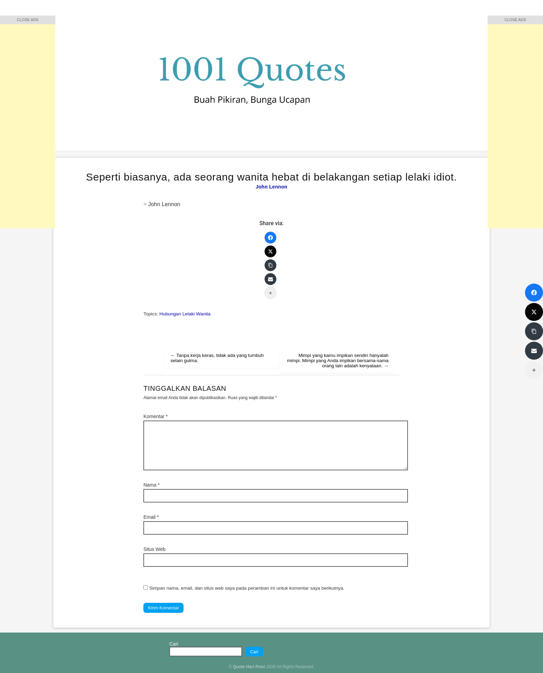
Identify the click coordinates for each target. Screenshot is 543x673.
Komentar (155, 416)
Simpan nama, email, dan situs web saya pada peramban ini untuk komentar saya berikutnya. (247, 588)
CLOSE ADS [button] (27, 20)
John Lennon (271, 187)
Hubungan (170, 313)
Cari (173, 644)
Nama (151, 485)
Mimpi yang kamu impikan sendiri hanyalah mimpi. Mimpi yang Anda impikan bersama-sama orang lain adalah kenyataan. (338, 360)
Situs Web (154, 549)
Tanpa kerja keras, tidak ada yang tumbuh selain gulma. (217, 358)
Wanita (203, 313)
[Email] (270, 279)
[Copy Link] (270, 265)
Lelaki (189, 313)
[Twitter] (270, 251)
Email (151, 517)
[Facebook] (270, 237)
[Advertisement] (27, 124)
